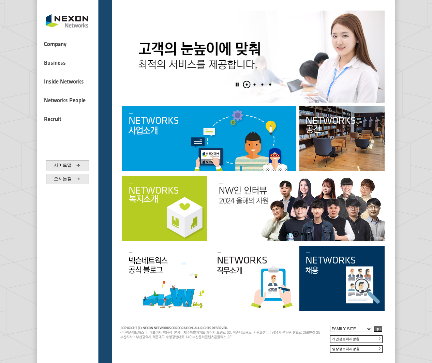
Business (55, 63)
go (378, 328)
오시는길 (67, 179)
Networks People (65, 100)
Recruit (52, 119)
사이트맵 (67, 165)
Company (55, 44)
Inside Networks (64, 81)
